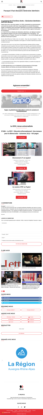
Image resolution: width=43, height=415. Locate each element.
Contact (34, 410)
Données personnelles (23, 410)
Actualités (10, 5)
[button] (41, 1)
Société (24, 7)
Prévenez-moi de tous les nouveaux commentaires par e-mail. (12, 240)
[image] (21, 101)
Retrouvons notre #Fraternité (29, 267)
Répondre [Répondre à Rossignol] (3, 214)
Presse (29, 410)
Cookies (15, 410)
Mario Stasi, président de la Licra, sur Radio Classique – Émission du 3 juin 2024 (10, 286)
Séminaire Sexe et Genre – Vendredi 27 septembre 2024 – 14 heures (10, 268)
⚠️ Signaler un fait (6, 412)
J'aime (40, 297)
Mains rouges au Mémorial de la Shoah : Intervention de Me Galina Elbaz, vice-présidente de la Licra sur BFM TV (31, 287)
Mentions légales (9, 410)
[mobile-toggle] (2, 1)
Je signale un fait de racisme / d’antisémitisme (21, 411)
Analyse (14, 5)
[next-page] (4, 291)
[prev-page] (2, 291)
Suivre (39, 300)
